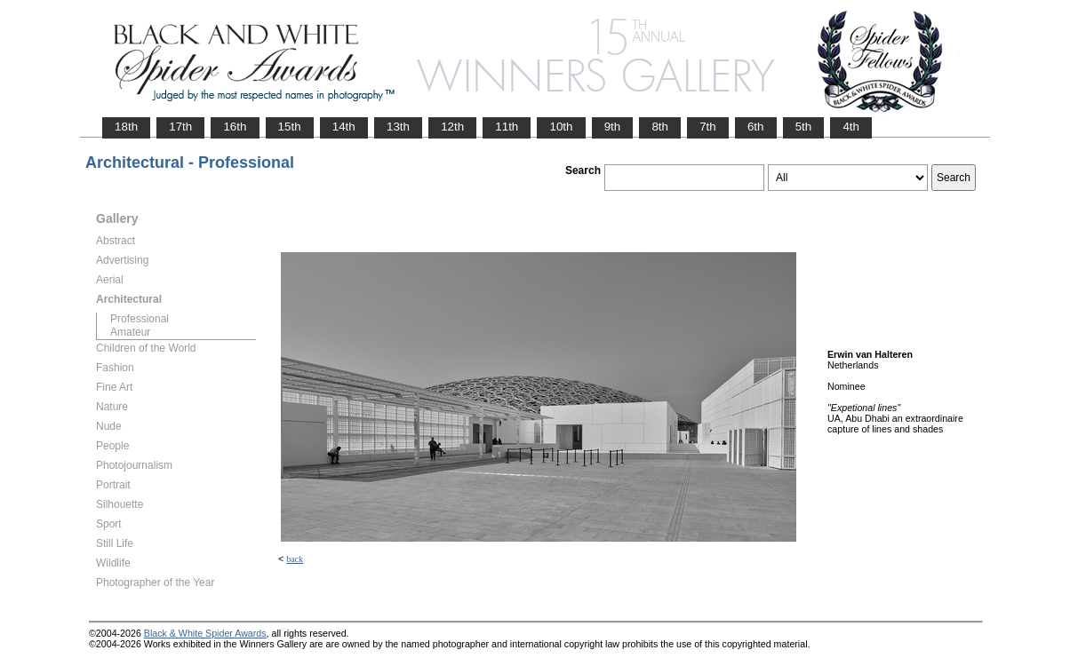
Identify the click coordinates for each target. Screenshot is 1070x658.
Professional (139, 319)
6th (756, 126)
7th (708, 126)
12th (452, 126)
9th (613, 126)
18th (126, 126)
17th (180, 126)
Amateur (130, 332)
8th (660, 126)
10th (560, 126)
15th (289, 126)
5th (804, 126)
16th (234, 126)
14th (344, 126)
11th (506, 126)
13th (398, 126)
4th (851, 126)
